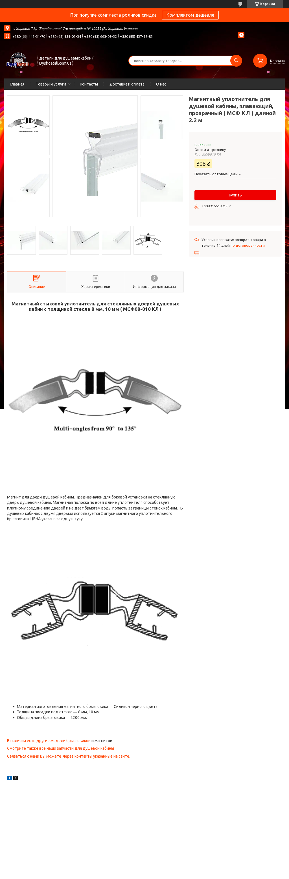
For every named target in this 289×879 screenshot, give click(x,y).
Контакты (89, 84)
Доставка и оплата (127, 84)
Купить (235, 195)
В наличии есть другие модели (36, 740)
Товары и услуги (51, 84)
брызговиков (78, 740)
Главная (17, 84)
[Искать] (236, 61)
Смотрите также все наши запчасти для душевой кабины (60, 748)
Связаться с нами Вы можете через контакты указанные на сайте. (68, 756)
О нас (161, 84)
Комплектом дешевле (190, 15)
